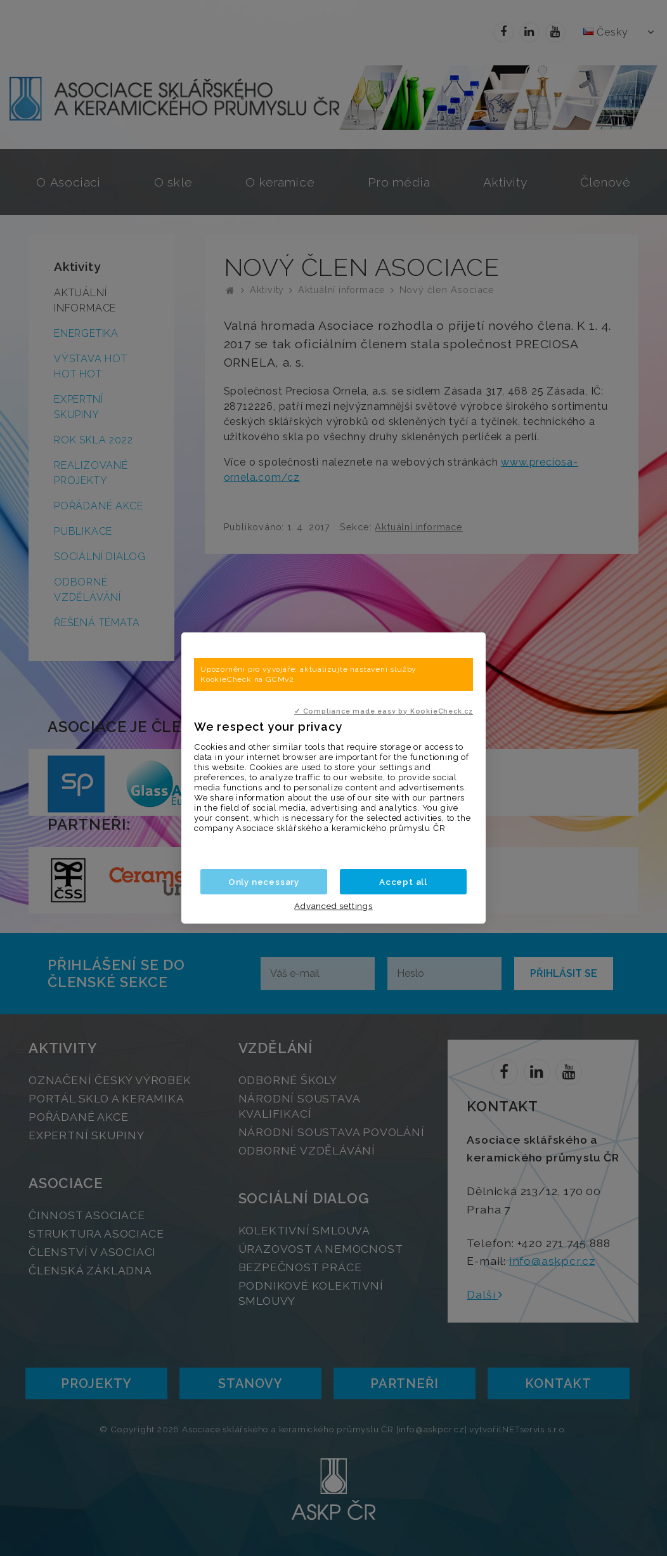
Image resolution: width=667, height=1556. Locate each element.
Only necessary (263, 882)
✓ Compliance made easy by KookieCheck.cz (383, 711)
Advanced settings (333, 906)
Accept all (403, 882)
